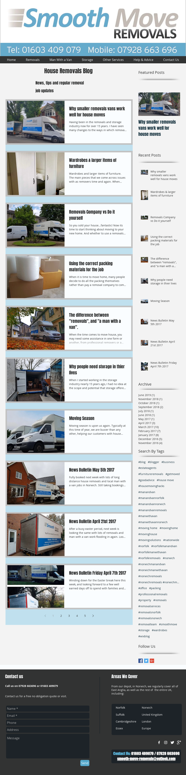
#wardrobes (159, 630)
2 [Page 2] (61, 615)
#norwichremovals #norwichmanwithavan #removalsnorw (159, 582)
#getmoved (173, 474)
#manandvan (146, 492)
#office (142, 588)
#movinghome (169, 528)
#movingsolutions (149, 540)
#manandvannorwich (152, 504)
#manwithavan (147, 516)
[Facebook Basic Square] (140, 661)
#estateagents (147, 468)
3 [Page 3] (69, 615)
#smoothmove (168, 624)
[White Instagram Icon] (166, 742)
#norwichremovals (150, 576)
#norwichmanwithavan (153, 570)
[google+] (179, 742)
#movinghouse (147, 534)
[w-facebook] (159, 742)
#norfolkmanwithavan (152, 552)
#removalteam (147, 624)
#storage (144, 630)
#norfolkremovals (149, 558)
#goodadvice (146, 480)
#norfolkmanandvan (164, 546)
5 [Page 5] (85, 615)
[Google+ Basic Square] (152, 661)
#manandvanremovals (152, 510)
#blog (142, 462)
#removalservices (149, 606)
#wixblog (144, 636)
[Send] (84, 763)
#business (168, 462)
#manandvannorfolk (151, 498)
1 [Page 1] (53, 615)
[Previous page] (45, 615)
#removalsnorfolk (149, 612)
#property (144, 600)
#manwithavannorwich (153, 522)
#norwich (169, 558)
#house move (165, 480)
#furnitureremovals (150, 474)
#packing (155, 588)
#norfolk (143, 546)
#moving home (147, 528)
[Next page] (93, 615)
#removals (160, 600)
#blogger (153, 462)
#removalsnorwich (150, 618)
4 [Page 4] (77, 615)
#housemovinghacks (151, 486)
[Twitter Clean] (172, 742)
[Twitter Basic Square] (146, 661)
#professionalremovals (152, 594)
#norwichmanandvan (152, 564)
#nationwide (171, 540)
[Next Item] (174, 104)
